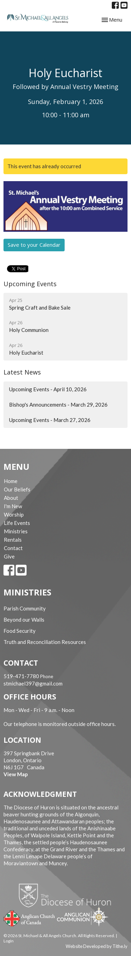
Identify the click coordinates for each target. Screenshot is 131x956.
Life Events (17, 523)
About (11, 498)
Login (8, 940)
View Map (15, 774)
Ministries (16, 531)
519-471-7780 (21, 676)
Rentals (13, 539)
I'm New (13, 506)
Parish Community (24, 608)
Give (9, 556)
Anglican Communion (83, 916)
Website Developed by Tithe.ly (97, 946)
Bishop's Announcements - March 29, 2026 (58, 404)
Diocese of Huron (68, 895)
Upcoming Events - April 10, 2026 (48, 389)
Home (10, 481)
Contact (13, 548)
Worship (14, 514)
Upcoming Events (30, 284)
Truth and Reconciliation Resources (44, 642)
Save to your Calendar (34, 244)
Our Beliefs (17, 489)
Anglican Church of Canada (29, 917)
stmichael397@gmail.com (33, 683)
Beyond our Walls (23, 619)
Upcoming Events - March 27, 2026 (49, 420)
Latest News (22, 372)
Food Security (19, 631)
